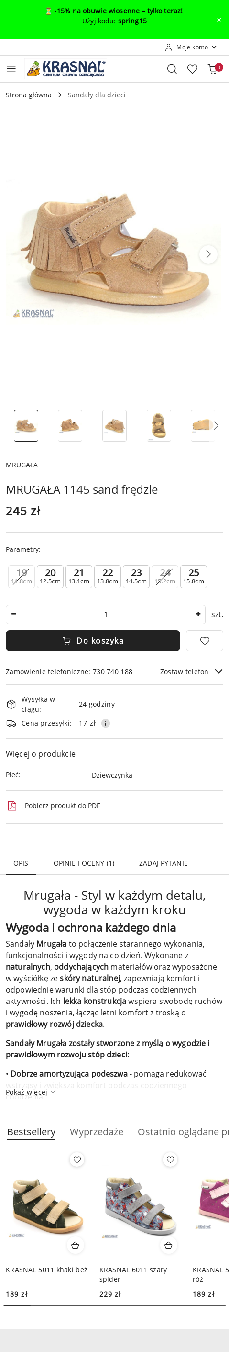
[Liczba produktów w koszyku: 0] (212, 69)
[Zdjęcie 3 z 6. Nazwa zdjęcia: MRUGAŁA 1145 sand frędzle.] (114, 426)
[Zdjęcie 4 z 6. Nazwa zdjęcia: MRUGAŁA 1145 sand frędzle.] (159, 426)
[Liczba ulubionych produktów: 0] (192, 69)
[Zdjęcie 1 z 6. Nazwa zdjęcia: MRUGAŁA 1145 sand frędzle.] (26, 426)
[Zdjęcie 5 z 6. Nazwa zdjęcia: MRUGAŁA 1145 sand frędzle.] (203, 426)
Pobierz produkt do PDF (53, 806)
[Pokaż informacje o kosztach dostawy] (105, 723)
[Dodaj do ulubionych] (204, 640)
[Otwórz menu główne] (11, 68)
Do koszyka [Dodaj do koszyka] (93, 640)
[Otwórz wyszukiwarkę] (172, 69)
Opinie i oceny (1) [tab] (84, 862)
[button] (208, 254)
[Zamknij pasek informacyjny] (219, 19)
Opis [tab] (21, 862)
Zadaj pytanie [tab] (163, 862)
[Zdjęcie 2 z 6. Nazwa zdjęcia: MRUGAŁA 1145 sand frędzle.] (70, 426)
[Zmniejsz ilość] (13, 614)
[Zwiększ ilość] (198, 614)
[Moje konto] (191, 47)
